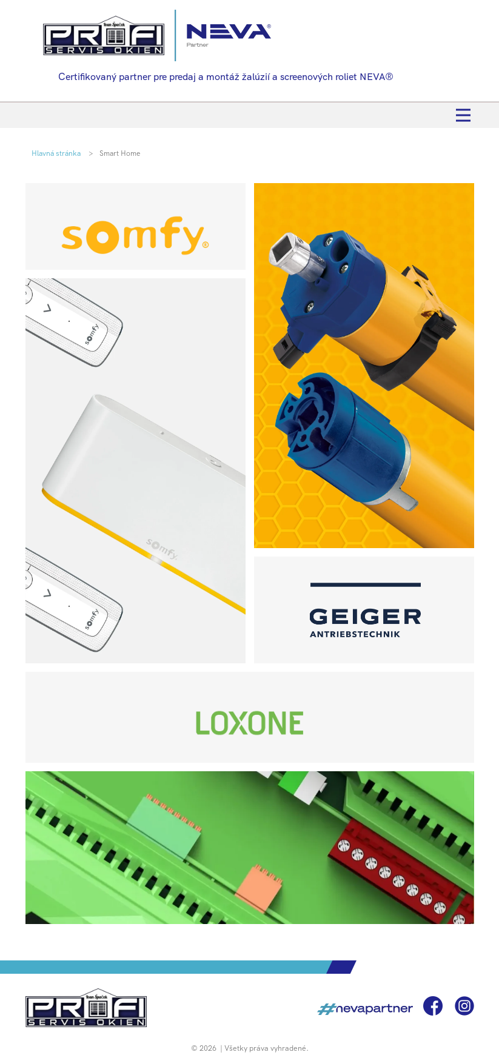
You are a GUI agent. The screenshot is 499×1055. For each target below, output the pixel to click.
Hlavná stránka (56, 153)
